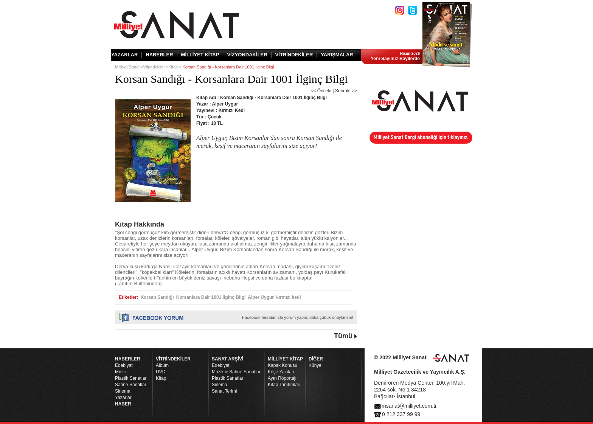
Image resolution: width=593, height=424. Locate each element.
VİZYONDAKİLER (247, 54)
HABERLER (159, 54)
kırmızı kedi (288, 297)
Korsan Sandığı (157, 297)
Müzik (121, 371)
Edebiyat (124, 365)
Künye (315, 365)
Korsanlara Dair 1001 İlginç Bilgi (210, 297)
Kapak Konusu (282, 365)
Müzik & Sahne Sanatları (237, 371)
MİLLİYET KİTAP (200, 54)
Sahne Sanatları (131, 384)
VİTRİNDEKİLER (294, 54)
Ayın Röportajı (282, 378)
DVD (160, 371)
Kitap (161, 378)
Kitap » (175, 67)
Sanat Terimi (224, 391)
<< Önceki (320, 90)
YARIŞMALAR (337, 54)
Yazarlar (123, 397)
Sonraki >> (346, 90)
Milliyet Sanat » (129, 67)
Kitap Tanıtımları (284, 384)
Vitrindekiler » (155, 67)
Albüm (162, 365)
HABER (123, 404)
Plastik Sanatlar (130, 378)
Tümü (343, 336)
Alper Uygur (261, 297)
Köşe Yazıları (281, 371)
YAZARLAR (124, 54)
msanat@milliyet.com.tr (409, 406)
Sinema (122, 391)
